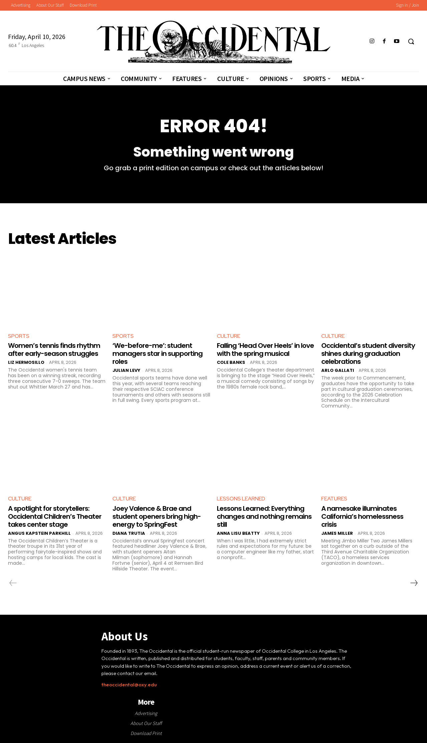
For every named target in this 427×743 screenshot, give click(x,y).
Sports (18, 336)
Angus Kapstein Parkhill (39, 533)
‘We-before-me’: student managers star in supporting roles (157, 353)
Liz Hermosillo (26, 362)
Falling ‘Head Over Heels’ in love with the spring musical (265, 349)
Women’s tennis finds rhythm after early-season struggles (54, 349)
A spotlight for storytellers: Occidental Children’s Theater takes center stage (54, 516)
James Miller (337, 533)
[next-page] (413, 583)
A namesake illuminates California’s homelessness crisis (362, 516)
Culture (228, 336)
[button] (411, 41)
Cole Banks (231, 362)
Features (334, 498)
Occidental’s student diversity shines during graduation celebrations (368, 353)
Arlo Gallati (337, 370)
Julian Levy (126, 370)
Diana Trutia (128, 533)
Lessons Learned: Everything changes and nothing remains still (264, 516)
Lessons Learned (241, 498)
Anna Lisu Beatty (238, 533)
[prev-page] (13, 583)
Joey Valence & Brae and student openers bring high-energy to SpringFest (156, 516)
